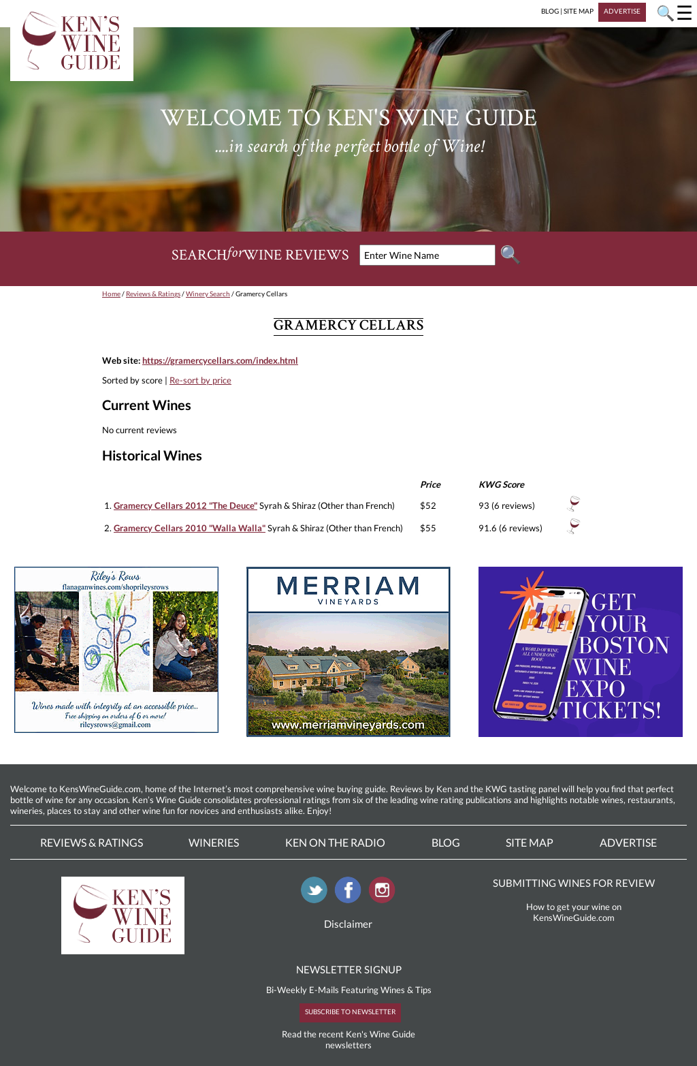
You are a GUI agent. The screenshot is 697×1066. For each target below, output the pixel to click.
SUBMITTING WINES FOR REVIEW (574, 883)
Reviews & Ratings (153, 293)
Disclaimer (348, 924)
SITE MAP (579, 11)
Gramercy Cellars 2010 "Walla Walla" (189, 527)
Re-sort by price (200, 380)
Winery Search (208, 293)
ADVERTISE (622, 11)
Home (111, 293)
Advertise (628, 842)
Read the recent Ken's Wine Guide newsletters (348, 1039)
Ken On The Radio (335, 842)
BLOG (550, 11)
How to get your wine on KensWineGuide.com (573, 912)
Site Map (529, 842)
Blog (446, 842)
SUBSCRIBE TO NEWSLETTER (350, 1011)
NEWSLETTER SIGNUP (349, 969)
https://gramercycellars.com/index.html (220, 360)
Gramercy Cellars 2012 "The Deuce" (185, 505)
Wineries (214, 842)
